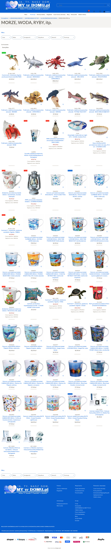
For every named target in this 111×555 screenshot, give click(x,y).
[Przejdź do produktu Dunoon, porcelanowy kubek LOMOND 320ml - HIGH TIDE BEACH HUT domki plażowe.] (77, 224)
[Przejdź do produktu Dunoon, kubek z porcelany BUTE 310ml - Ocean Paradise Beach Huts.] (55, 403)
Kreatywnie (78, 505)
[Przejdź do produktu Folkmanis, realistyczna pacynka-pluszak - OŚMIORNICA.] (33, 96)
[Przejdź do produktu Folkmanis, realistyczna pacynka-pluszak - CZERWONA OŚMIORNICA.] (55, 61)
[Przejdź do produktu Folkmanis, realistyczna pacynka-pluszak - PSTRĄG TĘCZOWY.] (77, 96)
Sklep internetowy (54, 548)
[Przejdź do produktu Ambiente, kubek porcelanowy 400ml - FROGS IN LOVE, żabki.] (11, 295)
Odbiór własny (97, 497)
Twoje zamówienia (80, 488)
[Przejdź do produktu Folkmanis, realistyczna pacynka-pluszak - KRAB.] (11, 129)
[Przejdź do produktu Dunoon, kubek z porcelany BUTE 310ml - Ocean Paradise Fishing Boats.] (77, 403)
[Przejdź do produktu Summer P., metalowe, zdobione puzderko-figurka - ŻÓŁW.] (77, 293)
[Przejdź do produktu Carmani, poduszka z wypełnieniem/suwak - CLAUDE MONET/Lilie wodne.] (33, 293)
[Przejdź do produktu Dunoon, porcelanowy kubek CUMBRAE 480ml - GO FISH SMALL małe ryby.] (99, 179)
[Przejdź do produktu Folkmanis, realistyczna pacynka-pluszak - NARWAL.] (55, 96)
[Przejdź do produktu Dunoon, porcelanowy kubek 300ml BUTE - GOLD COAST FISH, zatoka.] (55, 179)
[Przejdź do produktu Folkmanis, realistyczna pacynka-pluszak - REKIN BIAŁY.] (33, 61)
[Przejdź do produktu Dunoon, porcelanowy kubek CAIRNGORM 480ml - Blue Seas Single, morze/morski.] (99, 368)
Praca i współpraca (80, 512)
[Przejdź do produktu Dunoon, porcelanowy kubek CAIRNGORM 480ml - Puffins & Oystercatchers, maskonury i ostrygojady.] (11, 403)
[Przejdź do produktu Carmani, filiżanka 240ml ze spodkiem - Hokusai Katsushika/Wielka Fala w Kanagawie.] (11, 437)
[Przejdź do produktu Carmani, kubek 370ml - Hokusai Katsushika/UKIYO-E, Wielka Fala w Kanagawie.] (99, 400)
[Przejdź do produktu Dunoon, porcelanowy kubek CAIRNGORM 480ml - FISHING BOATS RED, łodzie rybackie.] (11, 259)
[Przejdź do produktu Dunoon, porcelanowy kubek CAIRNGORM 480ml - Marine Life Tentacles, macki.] (55, 368)
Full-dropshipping (79, 514)
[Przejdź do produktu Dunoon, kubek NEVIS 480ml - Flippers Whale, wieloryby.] (11, 333)
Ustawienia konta (79, 490)
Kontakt (77, 520)
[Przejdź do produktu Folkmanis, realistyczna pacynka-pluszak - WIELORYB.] (77, 61)
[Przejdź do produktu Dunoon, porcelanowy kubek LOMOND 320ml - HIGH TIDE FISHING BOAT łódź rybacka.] (55, 224)
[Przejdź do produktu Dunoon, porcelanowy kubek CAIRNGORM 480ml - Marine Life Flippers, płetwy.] (11, 368)
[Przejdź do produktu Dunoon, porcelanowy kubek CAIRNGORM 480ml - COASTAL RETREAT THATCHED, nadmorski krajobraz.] (77, 259)
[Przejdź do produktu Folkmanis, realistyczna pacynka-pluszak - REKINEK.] (11, 96)
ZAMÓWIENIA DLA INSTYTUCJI (83, 508)
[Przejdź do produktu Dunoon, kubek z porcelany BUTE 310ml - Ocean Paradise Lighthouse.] (33, 403)
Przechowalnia (79, 492)
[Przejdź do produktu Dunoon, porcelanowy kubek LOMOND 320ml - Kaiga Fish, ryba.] (77, 333)
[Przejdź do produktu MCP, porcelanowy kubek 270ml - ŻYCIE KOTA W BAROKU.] (99, 293)
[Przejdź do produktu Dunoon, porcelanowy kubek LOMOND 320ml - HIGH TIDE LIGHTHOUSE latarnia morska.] (99, 224)
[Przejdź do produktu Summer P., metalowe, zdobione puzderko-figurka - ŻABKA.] (11, 220)
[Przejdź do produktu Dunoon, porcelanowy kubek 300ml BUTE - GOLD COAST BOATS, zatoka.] (77, 179)
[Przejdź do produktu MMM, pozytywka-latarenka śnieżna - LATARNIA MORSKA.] (33, 183)
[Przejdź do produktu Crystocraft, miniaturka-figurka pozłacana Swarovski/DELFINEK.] (11, 61)
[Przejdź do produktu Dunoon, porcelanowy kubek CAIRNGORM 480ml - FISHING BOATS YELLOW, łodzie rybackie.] (33, 259)
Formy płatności (97, 490)
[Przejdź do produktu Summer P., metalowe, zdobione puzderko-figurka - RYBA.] (55, 291)
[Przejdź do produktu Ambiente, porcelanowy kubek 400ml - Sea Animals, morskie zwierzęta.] (11, 179)
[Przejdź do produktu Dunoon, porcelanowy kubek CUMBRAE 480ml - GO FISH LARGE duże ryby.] (33, 224)
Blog (76, 516)
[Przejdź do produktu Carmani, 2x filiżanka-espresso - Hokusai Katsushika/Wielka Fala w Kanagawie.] (33, 437)
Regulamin (59, 490)
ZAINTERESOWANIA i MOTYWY (32, 18)
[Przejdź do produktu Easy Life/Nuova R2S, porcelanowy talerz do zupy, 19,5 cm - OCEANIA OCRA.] (99, 129)
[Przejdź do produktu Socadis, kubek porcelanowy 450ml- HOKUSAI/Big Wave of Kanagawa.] (33, 135)
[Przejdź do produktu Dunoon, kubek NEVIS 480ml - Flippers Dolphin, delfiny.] (33, 333)
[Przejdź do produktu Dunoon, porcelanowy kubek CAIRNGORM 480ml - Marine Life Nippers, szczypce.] (33, 368)
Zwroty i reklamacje (62, 488)
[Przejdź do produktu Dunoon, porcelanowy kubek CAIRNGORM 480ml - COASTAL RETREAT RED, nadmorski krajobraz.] (55, 259)
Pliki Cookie (60, 505)
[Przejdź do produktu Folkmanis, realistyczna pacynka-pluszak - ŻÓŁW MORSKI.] (99, 61)
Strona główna (4, 18)
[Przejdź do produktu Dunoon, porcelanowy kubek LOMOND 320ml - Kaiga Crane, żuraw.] (55, 333)
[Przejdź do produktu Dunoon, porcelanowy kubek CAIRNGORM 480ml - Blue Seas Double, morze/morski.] (77, 368)
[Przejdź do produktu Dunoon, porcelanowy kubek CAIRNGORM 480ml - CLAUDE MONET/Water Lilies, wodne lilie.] (99, 333)
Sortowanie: (5, 44)
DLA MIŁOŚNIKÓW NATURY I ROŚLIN (49, 18)
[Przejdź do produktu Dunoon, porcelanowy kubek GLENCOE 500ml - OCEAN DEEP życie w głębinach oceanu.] (99, 259)
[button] (108, 5)
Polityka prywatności (62, 503)
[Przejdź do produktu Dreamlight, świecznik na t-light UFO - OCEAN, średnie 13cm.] (77, 125)
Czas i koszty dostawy (99, 488)
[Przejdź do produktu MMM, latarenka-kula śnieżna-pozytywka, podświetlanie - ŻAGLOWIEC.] (55, 127)
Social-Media (78, 518)
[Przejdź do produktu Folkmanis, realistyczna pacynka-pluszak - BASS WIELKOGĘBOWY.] (99, 96)
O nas (76, 503)
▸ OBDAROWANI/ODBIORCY (16, 18)
